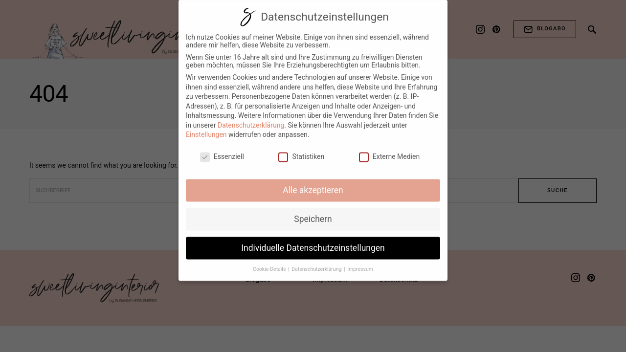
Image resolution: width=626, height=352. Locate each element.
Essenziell (222, 150)
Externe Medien (389, 150)
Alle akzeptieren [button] (313, 183)
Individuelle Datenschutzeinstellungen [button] (312, 241)
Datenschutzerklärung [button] (317, 262)
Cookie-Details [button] (270, 262)
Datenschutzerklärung (251, 118)
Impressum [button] (360, 262)
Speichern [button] (313, 212)
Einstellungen (206, 128)
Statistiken (301, 150)
